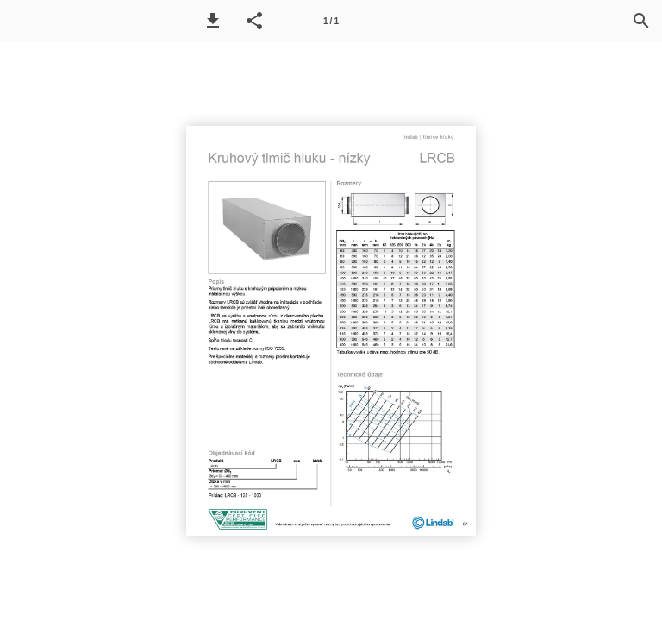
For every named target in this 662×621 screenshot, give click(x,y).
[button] (213, 20)
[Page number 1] (331, 20)
